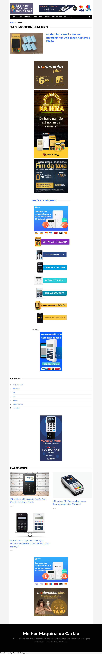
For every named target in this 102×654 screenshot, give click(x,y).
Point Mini (68, 17)
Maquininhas (17, 17)
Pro (40, 17)
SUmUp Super (57, 17)
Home (12, 22)
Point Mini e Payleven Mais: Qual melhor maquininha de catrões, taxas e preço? (29, 543)
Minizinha (27, 17)
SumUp (47, 17)
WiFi (35, 17)
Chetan (14, 653)
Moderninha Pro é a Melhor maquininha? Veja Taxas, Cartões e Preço (68, 38)
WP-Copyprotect (24, 653)
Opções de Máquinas (44, 200)
